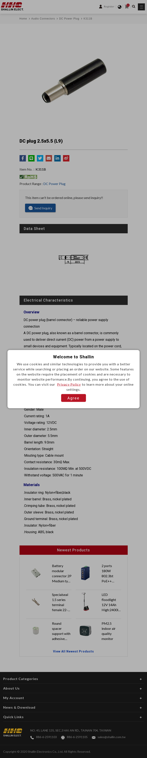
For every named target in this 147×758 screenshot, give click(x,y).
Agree (73, 398)
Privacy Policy (69, 384)
